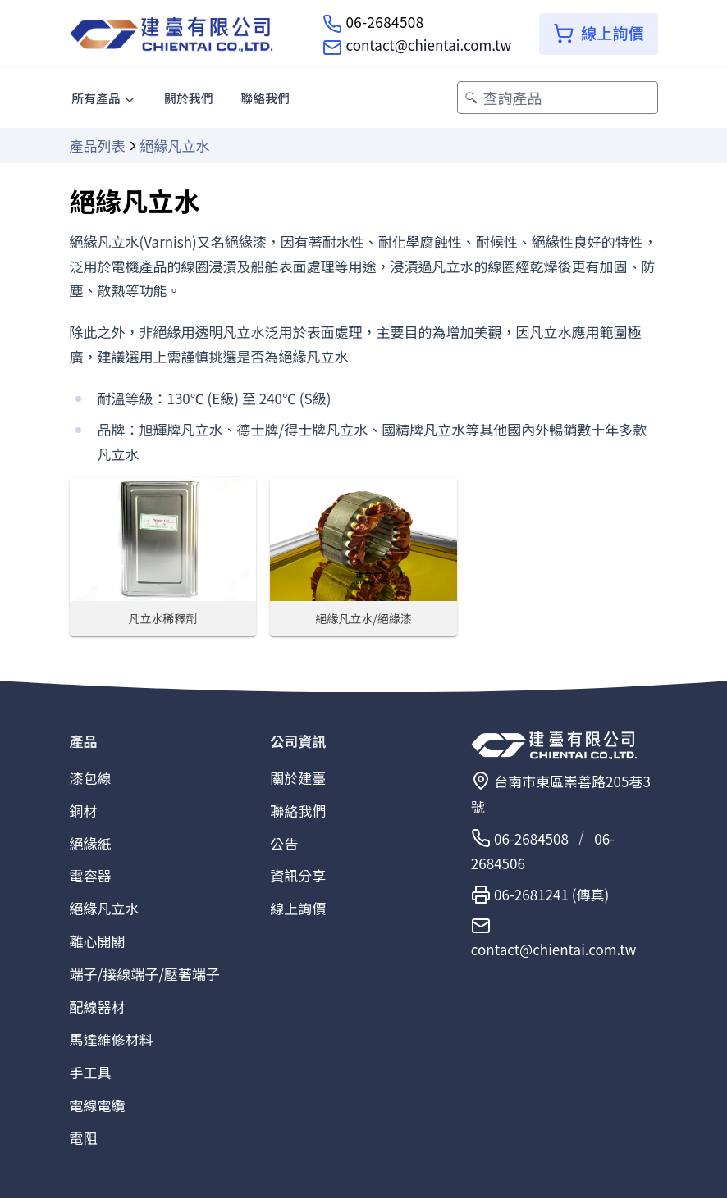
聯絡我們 (265, 98)
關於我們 (188, 98)
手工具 (91, 1072)
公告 (284, 843)
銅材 (84, 810)
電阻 (84, 1137)
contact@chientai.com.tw (428, 44)
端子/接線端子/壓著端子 (145, 973)
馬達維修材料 (111, 1039)
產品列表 (98, 145)
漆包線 (91, 778)
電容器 (91, 875)
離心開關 (98, 941)
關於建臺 (298, 778)
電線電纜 (98, 1105)
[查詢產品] (557, 97)
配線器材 (98, 1006)
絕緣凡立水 (104, 908)
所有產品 (103, 98)
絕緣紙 (91, 843)
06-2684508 (384, 21)
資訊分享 (298, 875)
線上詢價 (298, 908)
